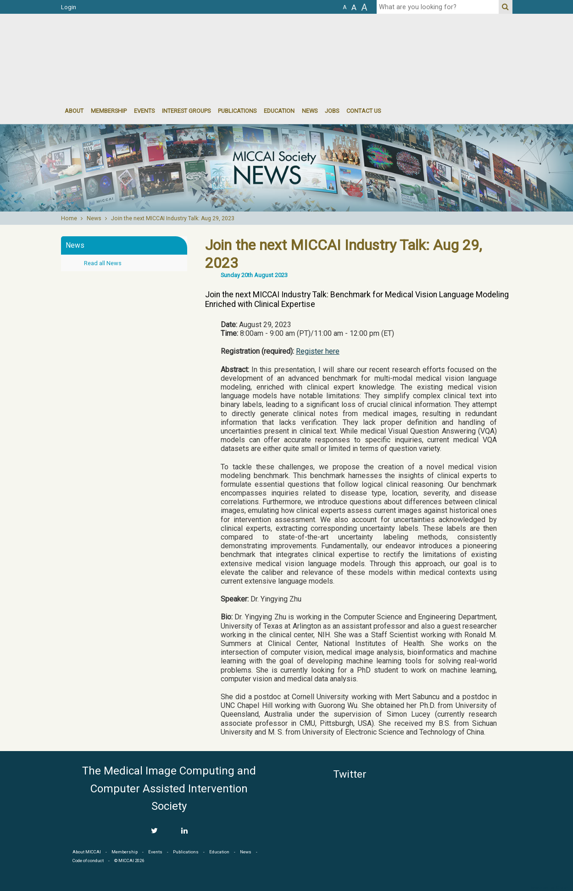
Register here (317, 351)
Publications (237, 110)
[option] (286, 168)
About (74, 110)
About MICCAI (86, 851)
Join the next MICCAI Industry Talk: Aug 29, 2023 (172, 218)
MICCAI (471, 806)
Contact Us (363, 110)
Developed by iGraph (548, 887)
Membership (109, 110)
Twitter (350, 774)
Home (69, 218)
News (309, 110)
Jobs (332, 110)
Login (68, 7)
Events (155, 851)
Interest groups (186, 110)
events (144, 110)
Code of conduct (88, 860)
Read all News (103, 263)
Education (279, 110)
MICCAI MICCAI (136, 41)
